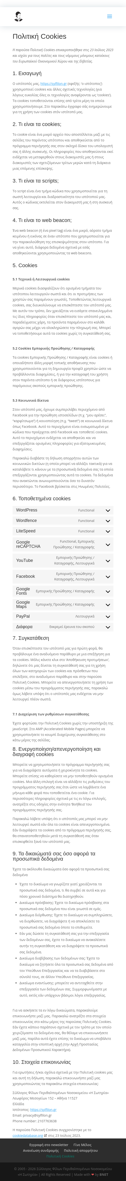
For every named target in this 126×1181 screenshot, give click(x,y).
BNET (104, 1174)
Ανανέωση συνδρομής (41, 1150)
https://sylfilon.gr (53, 83)
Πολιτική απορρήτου (81, 1150)
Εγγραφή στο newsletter (48, 1144)
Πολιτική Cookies (60, 1156)
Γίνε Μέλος (82, 1144)
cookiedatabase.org (28, 1135)
